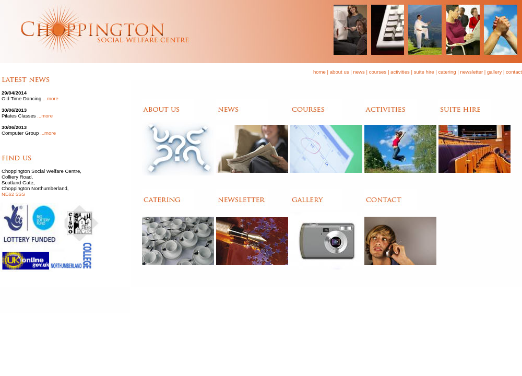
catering (447, 72)
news (358, 72)
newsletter (471, 72)
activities (400, 72)
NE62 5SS (13, 194)
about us (339, 72)
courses (378, 72)
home (319, 72)
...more (50, 98)
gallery (494, 72)
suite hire (424, 72)
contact (514, 72)
